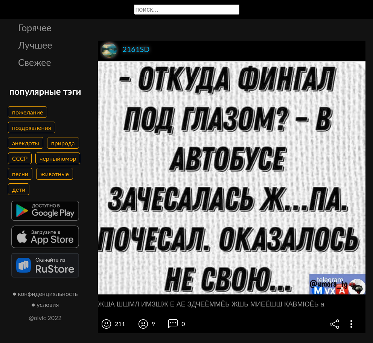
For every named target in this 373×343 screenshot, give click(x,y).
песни (20, 173)
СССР (19, 158)
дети (18, 189)
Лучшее (35, 44)
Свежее (34, 62)
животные (54, 173)
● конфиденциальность (45, 293)
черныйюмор (58, 158)
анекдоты (25, 142)
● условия (45, 304)
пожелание (27, 112)
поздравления (31, 127)
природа (63, 142)
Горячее (35, 27)
